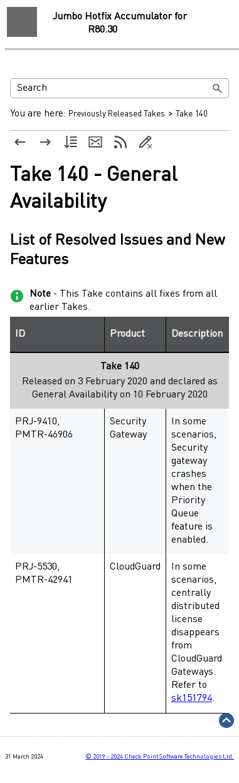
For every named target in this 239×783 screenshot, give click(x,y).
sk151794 (191, 698)
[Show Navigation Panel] (22, 22)
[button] (217, 88)
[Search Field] (119, 88)
